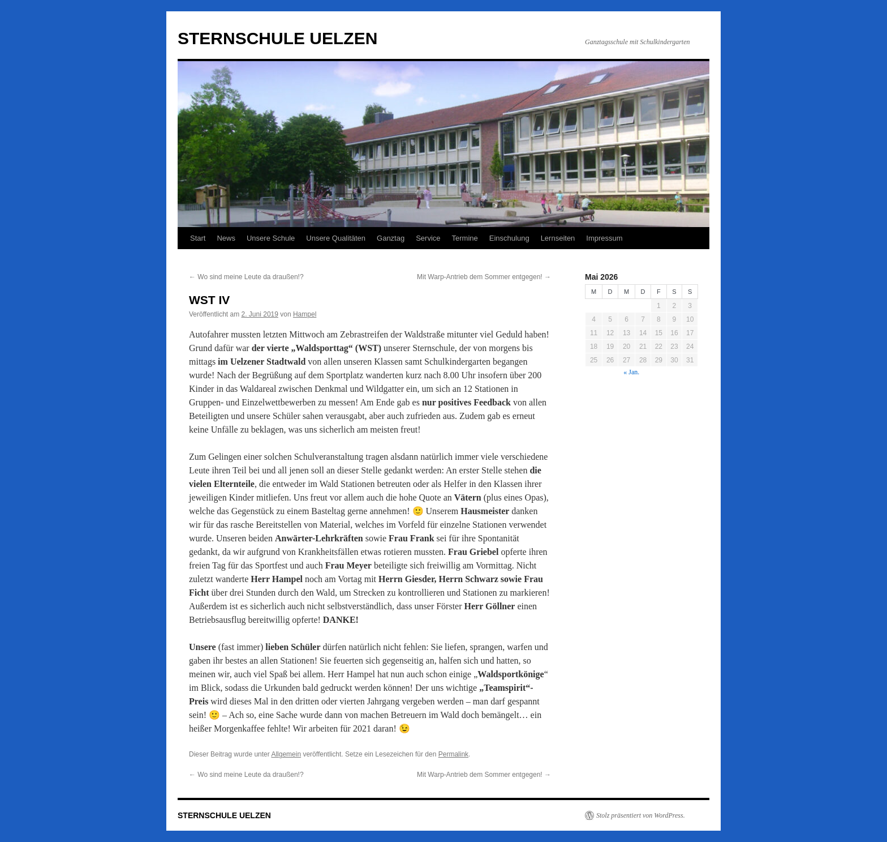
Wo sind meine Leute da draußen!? (246, 277)
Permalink (453, 754)
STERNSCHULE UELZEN (277, 38)
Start (197, 238)
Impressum (604, 238)
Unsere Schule (271, 238)
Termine (465, 238)
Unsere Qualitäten (335, 238)
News (226, 238)
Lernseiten (558, 238)
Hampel (304, 314)
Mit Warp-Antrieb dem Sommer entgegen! (484, 277)
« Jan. (631, 372)
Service (428, 238)
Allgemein (286, 754)
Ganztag (390, 238)
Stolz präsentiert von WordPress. (640, 815)
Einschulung (509, 238)
